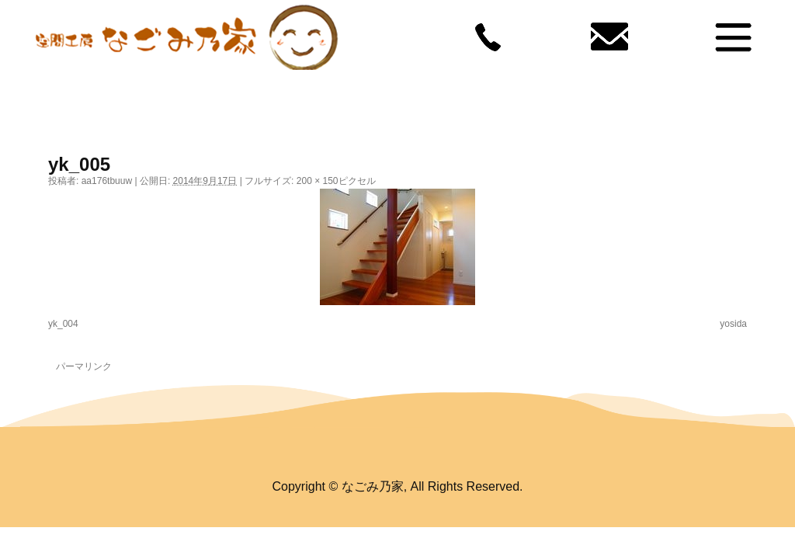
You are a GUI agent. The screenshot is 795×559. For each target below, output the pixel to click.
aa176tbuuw (107, 180)
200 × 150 (317, 180)
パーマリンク (84, 366)
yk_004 (63, 323)
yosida (733, 323)
